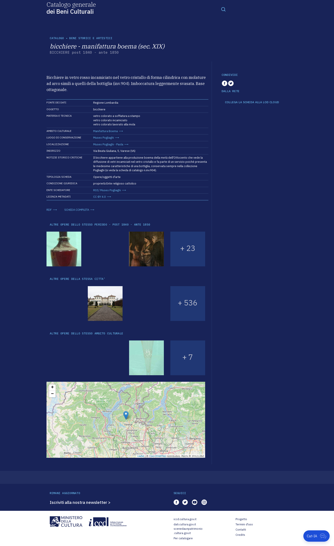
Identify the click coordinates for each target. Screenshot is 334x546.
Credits (240, 535)
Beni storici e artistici (90, 38)
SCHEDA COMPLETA (76, 210)
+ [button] (52, 387)
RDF (49, 210)
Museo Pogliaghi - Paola (108, 144)
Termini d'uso (244, 524)
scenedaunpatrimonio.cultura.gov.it (188, 531)
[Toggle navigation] (223, 9)
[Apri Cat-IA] (316, 536)
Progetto (241, 519)
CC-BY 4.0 (99, 197)
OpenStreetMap (157, 456)
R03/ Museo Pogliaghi (107, 190)
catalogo (57, 38)
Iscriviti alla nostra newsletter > (80, 502)
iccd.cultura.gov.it (185, 519)
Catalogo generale (71, 7)
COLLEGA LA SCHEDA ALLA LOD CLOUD (252, 102)
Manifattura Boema (105, 131)
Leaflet (140, 456)
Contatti (241, 529)
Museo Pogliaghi (103, 137)
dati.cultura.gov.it (185, 524)
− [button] (52, 394)
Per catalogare (183, 538)
